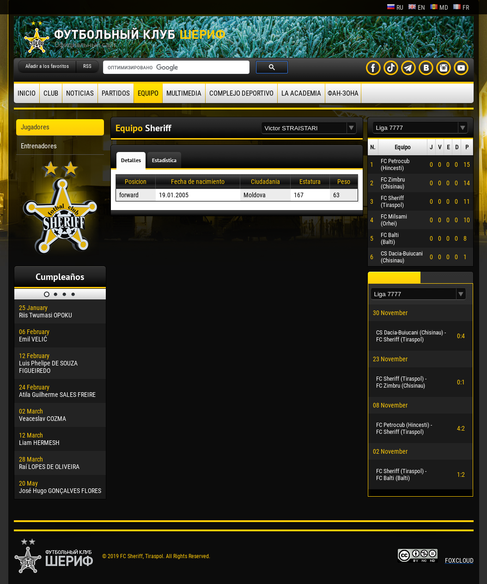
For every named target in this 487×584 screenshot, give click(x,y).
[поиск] (175, 67)
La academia (301, 93)
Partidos (116, 93)
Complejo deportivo (241, 93)
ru (395, 7)
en (416, 7)
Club (50, 93)
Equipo (148, 93)
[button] (352, 128)
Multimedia (183, 93)
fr (461, 7)
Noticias (80, 93)
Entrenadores (39, 146)
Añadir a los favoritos (47, 66)
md (439, 7)
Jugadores (35, 127)
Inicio (27, 93)
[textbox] (304, 128)
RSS (87, 66)
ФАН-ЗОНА (343, 93)
